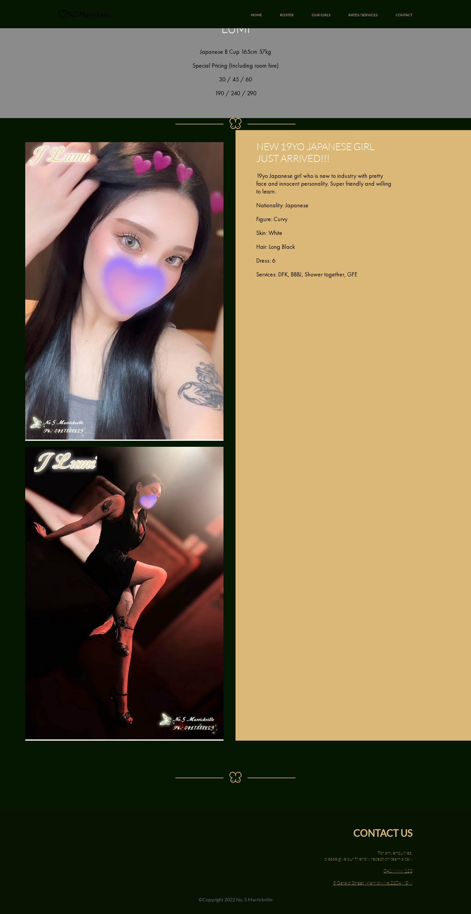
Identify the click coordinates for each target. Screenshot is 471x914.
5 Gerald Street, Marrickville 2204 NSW (372, 883)
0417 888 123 (398, 871)
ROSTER (287, 15)
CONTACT (404, 15)
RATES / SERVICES (363, 15)
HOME (256, 15)
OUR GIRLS (321, 15)
